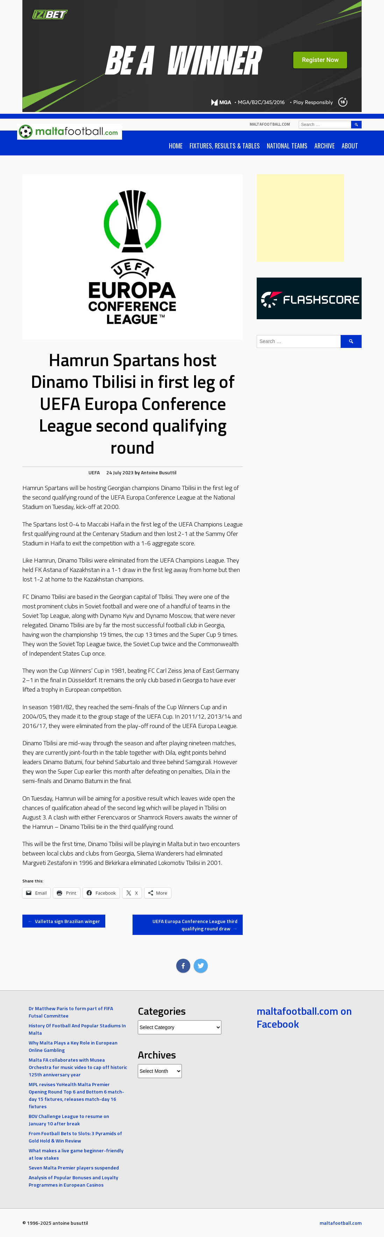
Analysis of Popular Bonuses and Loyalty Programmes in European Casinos (73, 1181)
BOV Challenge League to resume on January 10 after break (69, 1119)
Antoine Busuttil (159, 472)
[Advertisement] (300, 218)
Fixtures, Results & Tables (225, 145)
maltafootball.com (270, 124)
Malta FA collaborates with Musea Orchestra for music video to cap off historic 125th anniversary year (78, 1067)
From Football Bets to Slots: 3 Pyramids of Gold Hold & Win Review (75, 1137)
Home (176, 145)
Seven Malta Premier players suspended (74, 1167)
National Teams (287, 145)
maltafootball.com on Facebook (304, 1017)
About (350, 145)
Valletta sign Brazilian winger (64, 921)
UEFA (94, 472)
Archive (324, 145)
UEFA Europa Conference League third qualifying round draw (194, 924)
